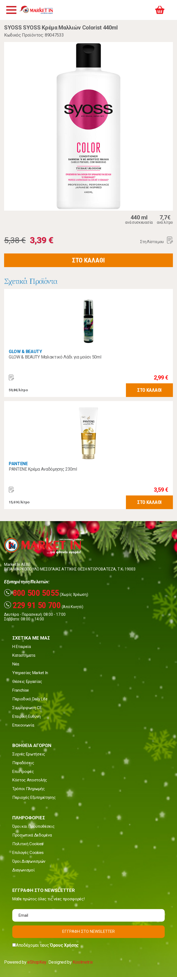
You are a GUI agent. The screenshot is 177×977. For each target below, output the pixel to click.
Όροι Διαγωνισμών (28, 861)
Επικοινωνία (23, 725)
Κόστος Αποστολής (29, 780)
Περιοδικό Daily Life (30, 699)
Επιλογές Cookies (28, 852)
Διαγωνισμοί (23, 870)
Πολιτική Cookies (27, 843)
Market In (38, 10)
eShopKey (36, 962)
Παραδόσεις (23, 762)
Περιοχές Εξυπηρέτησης (33, 797)
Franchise (20, 690)
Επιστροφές (23, 771)
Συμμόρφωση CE (27, 707)
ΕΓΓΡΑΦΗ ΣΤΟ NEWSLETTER (88, 931)
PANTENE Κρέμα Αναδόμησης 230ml (43, 469)
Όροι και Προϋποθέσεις (33, 826)
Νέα (15, 664)
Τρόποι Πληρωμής (28, 788)
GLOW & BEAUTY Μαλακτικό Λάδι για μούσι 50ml (55, 357)
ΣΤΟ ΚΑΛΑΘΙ (88, 260)
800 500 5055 (31, 593)
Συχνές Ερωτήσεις (28, 754)
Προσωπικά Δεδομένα (32, 835)
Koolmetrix (83, 962)
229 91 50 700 (32, 605)
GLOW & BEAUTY (25, 351)
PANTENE (18, 463)
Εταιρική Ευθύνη (26, 716)
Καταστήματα (23, 655)
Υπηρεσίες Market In (30, 672)
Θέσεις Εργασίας (27, 681)
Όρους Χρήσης (64, 945)
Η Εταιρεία (21, 646)
